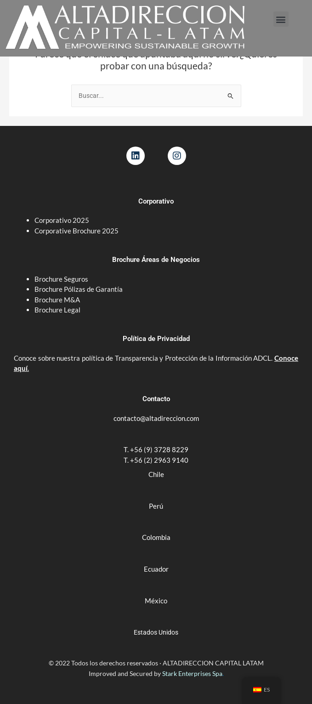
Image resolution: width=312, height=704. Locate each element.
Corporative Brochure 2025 (77, 231)
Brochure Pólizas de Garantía (78, 289)
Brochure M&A (57, 299)
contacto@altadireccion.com (156, 418)
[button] (281, 19)
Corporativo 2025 (62, 220)
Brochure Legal (57, 310)
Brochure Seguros (61, 279)
